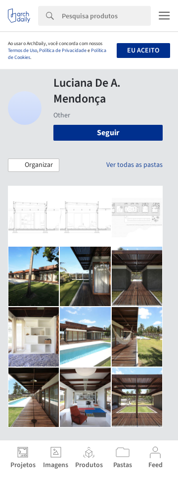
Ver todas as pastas (134, 165)
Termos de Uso (22, 50)
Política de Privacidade (63, 50)
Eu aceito (143, 50)
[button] (33, 165)
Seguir (108, 132)
